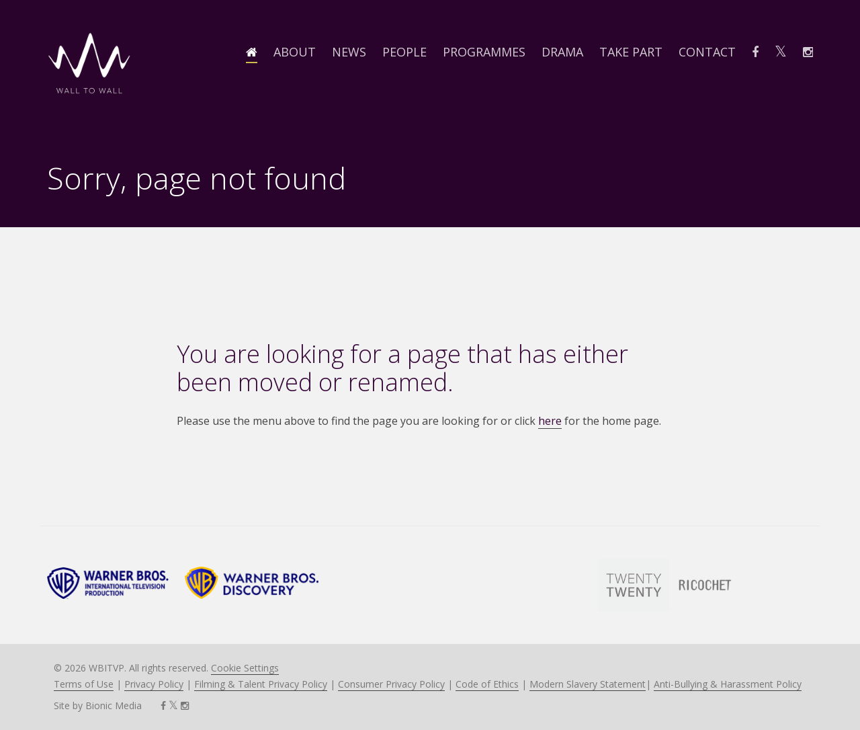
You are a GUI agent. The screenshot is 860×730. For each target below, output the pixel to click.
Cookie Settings (245, 667)
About (294, 52)
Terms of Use (84, 684)
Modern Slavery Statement (587, 684)
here (550, 420)
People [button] (404, 52)
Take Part (630, 52)
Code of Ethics (487, 684)
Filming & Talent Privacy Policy (260, 684)
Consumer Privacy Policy (391, 684)
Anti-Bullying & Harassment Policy (728, 684)
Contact (707, 52)
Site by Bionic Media (98, 705)
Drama (562, 52)
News (349, 52)
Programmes (484, 52)
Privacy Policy (153, 684)
